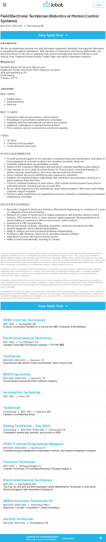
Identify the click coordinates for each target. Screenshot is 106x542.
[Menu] (4, 5)
